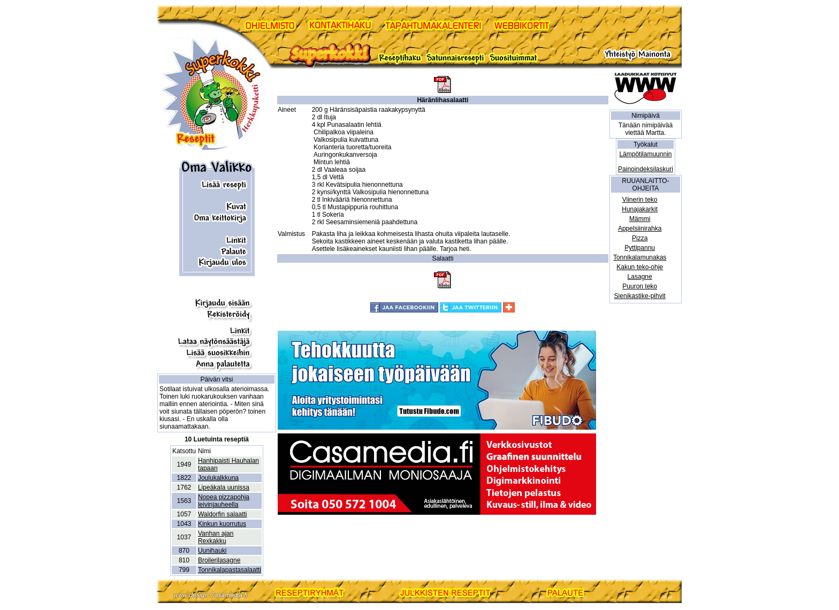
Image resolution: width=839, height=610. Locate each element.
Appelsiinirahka (639, 228)
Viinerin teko (640, 199)
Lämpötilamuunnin (645, 154)
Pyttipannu (639, 247)
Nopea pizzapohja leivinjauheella (223, 500)
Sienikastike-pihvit (640, 296)
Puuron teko (639, 286)
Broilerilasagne (219, 560)
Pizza (639, 238)
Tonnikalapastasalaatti (229, 570)
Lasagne (640, 276)
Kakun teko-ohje (639, 267)
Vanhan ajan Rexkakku (216, 537)
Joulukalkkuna (218, 478)
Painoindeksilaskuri (645, 169)
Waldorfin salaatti (222, 514)
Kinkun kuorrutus (222, 524)
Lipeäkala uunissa (223, 487)
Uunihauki (212, 550)
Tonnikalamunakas (639, 257)
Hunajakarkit (640, 209)
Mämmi (639, 219)
